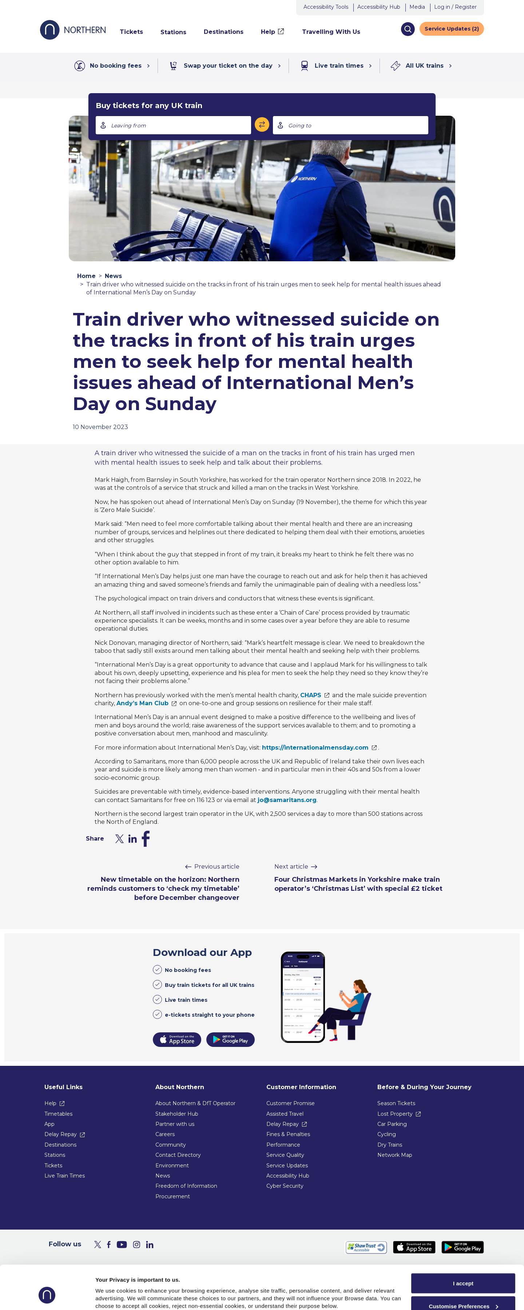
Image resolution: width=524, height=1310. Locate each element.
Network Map (394, 1155)
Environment (172, 1165)
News (113, 276)
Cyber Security (284, 1186)
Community (170, 1145)
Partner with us (174, 1124)
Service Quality (285, 1155)
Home (86, 276)
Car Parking (392, 1124)
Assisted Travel (284, 1114)
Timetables (58, 1114)
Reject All (463, 1291)
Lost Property (395, 1114)
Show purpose (114, 1288)
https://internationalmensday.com (315, 747)
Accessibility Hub (378, 7)
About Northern (179, 1087)
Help (50, 1103)
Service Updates (287, 1165)
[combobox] (173, 125)
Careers (165, 1134)
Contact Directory (178, 1155)
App (49, 1124)
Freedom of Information (186, 1186)
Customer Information (301, 1087)
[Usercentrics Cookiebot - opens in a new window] (47, 1295)
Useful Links (63, 1087)
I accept (463, 1246)
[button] (407, 29)
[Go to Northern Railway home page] (73, 37)
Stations (54, 1155)
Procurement (172, 1196)
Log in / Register (455, 7)
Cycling (386, 1134)
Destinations (60, 1145)
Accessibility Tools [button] (325, 7)
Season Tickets (396, 1103)
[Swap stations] (262, 124)
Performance (283, 1145)
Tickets (53, 1165)
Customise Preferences (463, 1269)
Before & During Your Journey (424, 1087)
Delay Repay (60, 1134)
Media (417, 7)
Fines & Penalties (288, 1134)
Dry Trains (389, 1145)
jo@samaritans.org (287, 800)
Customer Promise (290, 1103)
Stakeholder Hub (176, 1114)
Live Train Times (64, 1175)
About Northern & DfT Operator (195, 1103)
